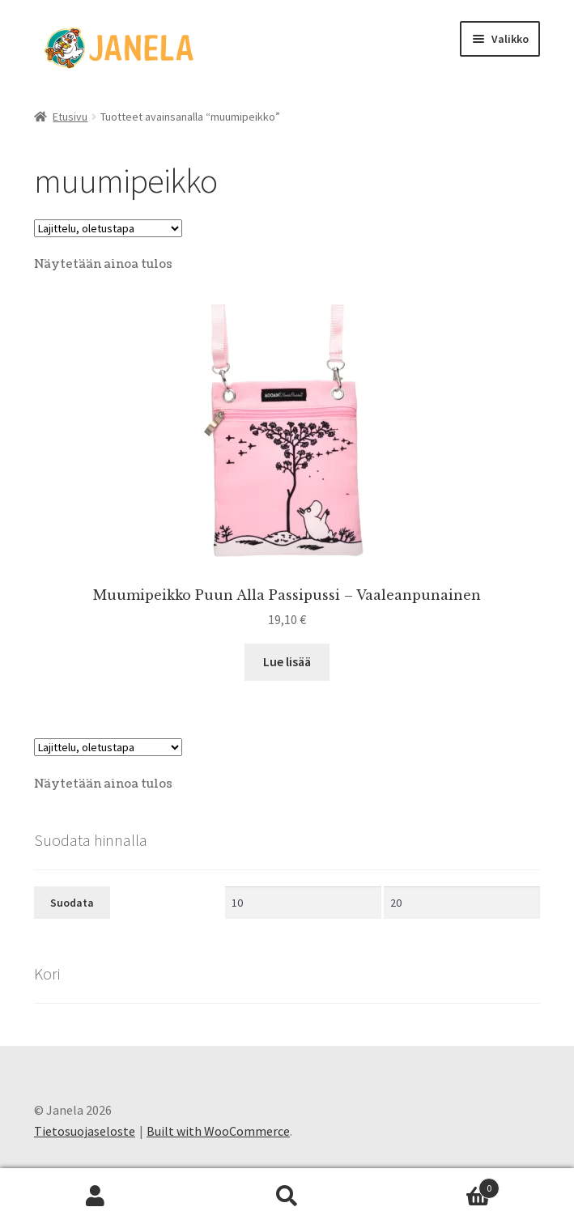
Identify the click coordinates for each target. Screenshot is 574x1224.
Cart (441, 1185)
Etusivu (70, 116)
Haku (286, 1196)
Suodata (72, 902)
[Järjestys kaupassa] (108, 228)
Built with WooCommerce (218, 1131)
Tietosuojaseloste (84, 1131)
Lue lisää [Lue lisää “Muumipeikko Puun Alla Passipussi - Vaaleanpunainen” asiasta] (287, 661)
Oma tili (95, 1196)
